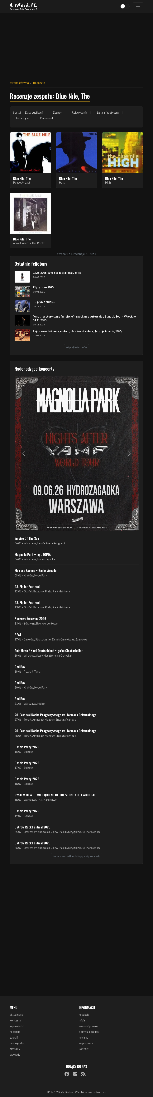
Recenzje (39, 82)
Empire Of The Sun (27, 538)
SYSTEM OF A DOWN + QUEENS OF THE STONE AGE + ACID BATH (56, 794)
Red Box (20, 666)
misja (82, 1020)
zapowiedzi (16, 1026)
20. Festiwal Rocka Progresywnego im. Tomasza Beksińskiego (55, 714)
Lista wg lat (23, 118)
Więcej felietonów (76, 347)
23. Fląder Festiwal (27, 586)
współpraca (86, 1043)
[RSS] (83, 1073)
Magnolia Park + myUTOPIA (33, 554)
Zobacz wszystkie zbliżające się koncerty (77, 856)
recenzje (15, 1031)
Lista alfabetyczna (108, 112)
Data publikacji (34, 112)
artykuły (15, 1048)
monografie (17, 1043)
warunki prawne (88, 1026)
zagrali (14, 1037)
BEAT (18, 634)
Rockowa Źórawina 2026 (30, 618)
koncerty (15, 1020)
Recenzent (46, 118)
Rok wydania (79, 112)
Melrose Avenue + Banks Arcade (35, 570)
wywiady (15, 1054)
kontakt (83, 1048)
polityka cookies (89, 1031)
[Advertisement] (76, 44)
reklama (83, 1037)
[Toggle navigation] (138, 6)
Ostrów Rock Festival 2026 (32, 826)
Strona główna (19, 82)
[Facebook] (67, 1073)
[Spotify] (75, 1073)
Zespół (57, 112)
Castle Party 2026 (27, 746)
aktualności (16, 1014)
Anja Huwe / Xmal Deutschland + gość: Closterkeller (49, 650)
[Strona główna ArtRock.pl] (23, 6)
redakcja (84, 1014)
